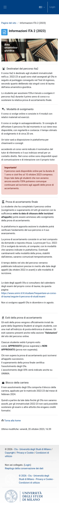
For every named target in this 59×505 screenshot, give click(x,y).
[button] (42, 7)
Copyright (10, 452)
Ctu (16, 449)
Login (52, 7)
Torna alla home (12, 420)
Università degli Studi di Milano (35, 449)
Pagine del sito (8, 23)
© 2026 (22, 475)
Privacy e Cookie (25, 452)
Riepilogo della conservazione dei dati (24, 468)
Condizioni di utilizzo (29, 482)
